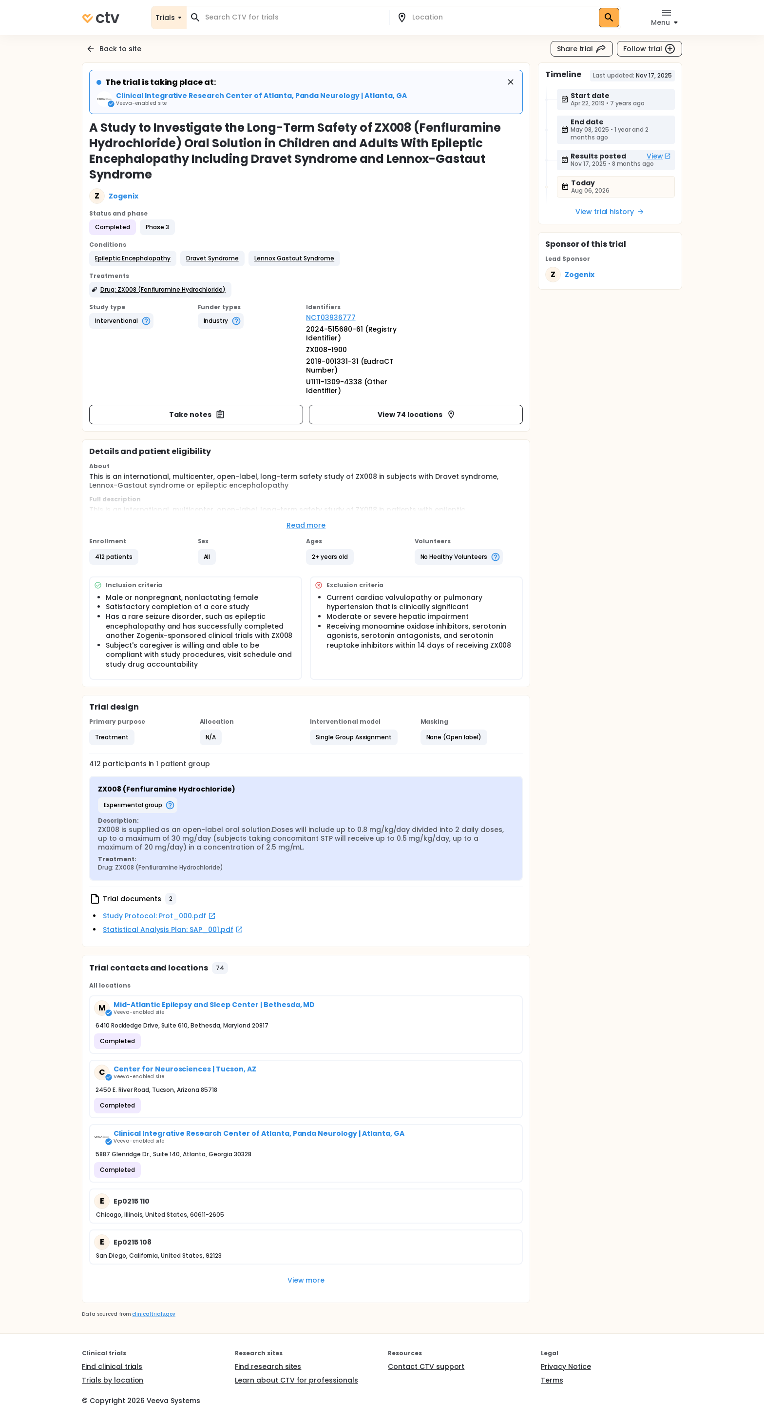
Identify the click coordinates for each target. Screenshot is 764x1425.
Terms (552, 1380)
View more (306, 1280)
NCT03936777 (331, 317)
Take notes (197, 414)
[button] (132, 258)
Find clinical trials (112, 1366)
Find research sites (268, 1366)
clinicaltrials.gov (153, 1314)
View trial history (610, 212)
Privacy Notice (566, 1366)
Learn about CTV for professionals (296, 1380)
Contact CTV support (426, 1366)
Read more (306, 525)
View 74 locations (417, 414)
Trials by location (112, 1380)
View (659, 156)
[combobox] (293, 17)
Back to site (113, 49)
